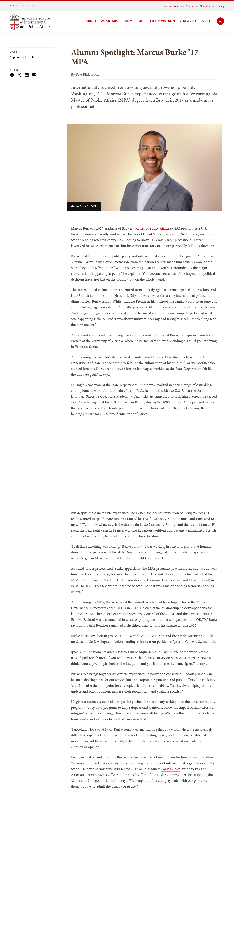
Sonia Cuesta (170, 768)
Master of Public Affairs (152, 228)
